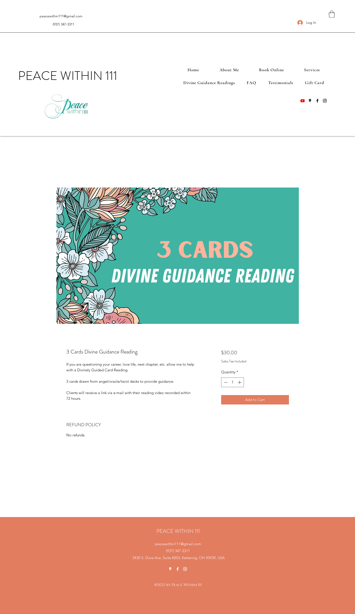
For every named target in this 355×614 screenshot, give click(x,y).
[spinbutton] (233, 382)
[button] (332, 14)
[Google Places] (310, 100)
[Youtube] (302, 100)
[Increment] (240, 382)
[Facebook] (317, 100)
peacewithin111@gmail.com (61, 16)
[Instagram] (324, 100)
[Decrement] (225, 382)
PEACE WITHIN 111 (67, 76)
